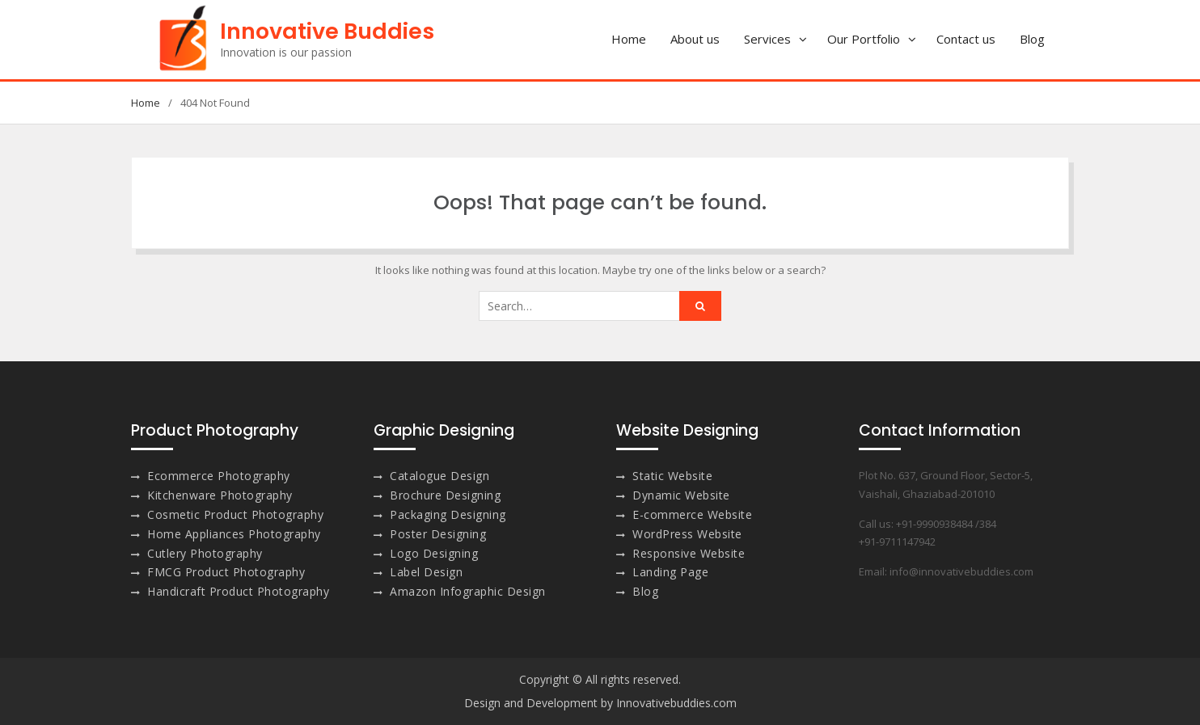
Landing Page (670, 572)
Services (767, 39)
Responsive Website (688, 553)
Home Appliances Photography (234, 534)
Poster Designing (438, 534)
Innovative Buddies (327, 31)
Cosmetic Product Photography (235, 514)
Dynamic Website (681, 495)
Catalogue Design (439, 475)
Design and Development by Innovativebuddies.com (600, 702)
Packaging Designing (448, 514)
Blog (1032, 39)
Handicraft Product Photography (238, 591)
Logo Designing (434, 553)
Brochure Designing (445, 495)
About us (695, 39)
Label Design (426, 572)
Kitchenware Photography (220, 495)
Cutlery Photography (205, 553)
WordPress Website (687, 534)
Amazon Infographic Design (468, 591)
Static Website (672, 475)
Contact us (965, 39)
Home (628, 39)
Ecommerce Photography (218, 475)
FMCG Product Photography (226, 572)
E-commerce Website (692, 514)
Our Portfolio (863, 39)
